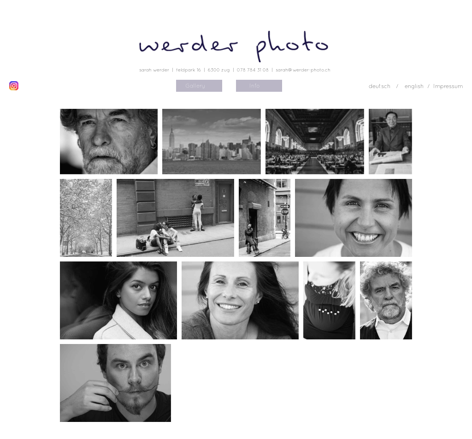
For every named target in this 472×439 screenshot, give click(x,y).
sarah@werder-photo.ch (303, 69)
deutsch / (384, 86)
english (414, 86)
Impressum (448, 86)
